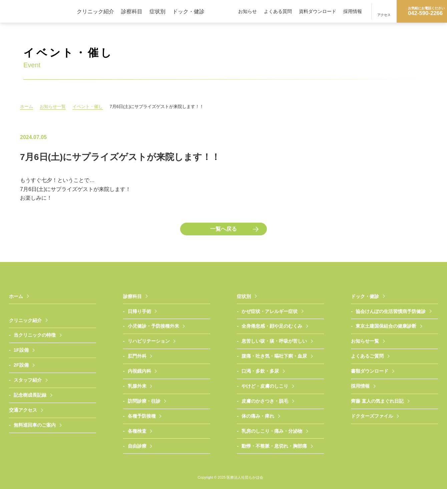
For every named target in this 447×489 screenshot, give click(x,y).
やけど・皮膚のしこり (265, 386)
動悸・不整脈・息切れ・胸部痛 (274, 446)
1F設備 (21, 350)
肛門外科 (137, 356)
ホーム (26, 106)
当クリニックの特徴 (35, 335)
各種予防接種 (142, 416)
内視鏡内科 (139, 371)
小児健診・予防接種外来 (153, 326)
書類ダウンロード (369, 371)
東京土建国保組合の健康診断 (386, 326)
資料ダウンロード (317, 11)
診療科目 (132, 296)
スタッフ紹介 (28, 380)
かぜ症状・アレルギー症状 (270, 311)
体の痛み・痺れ (258, 416)
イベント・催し (89, 106)
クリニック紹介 (95, 11)
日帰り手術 (139, 311)
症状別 (157, 11)
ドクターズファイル (372, 416)
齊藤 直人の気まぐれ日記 (377, 401)
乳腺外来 (137, 386)
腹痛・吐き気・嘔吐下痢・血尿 (274, 356)
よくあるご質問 (367, 356)
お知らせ (247, 11)
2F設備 (21, 365)
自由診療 (137, 446)
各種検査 (137, 431)
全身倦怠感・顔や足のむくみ (272, 326)
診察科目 (131, 11)
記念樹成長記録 (30, 395)
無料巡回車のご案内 (35, 425)
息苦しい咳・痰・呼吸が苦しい (274, 341)
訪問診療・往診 (144, 401)
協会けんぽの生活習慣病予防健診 (391, 311)
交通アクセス (23, 410)
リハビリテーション (149, 341)
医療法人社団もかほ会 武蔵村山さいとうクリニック (38, 11)
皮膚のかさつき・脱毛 (265, 401)
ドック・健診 (188, 11)
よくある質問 (278, 11)
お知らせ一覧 (53, 106)
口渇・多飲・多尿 (260, 371)
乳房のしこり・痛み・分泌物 (272, 431)
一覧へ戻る (223, 229)
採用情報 (352, 11)
